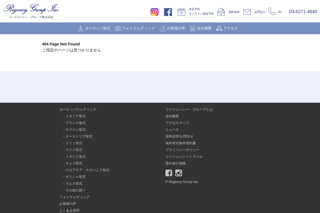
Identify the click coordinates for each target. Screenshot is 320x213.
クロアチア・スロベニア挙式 (87, 170)
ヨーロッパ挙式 (97, 28)
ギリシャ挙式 (75, 177)
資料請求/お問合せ (179, 136)
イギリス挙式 (75, 157)
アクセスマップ (177, 123)
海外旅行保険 (175, 163)
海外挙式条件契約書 (180, 143)
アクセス (230, 28)
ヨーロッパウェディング (77, 109)
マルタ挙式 (73, 183)
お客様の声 (176, 28)
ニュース (172, 130)
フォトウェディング (138, 28)
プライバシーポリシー (182, 150)
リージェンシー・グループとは (189, 109)
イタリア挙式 (75, 116)
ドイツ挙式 (73, 143)
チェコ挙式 (73, 163)
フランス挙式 (75, 123)
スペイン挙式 (75, 130)
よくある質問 (69, 210)
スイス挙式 (73, 150)
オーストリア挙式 (78, 136)
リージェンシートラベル (184, 157)
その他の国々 (75, 190)
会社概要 (204, 28)
